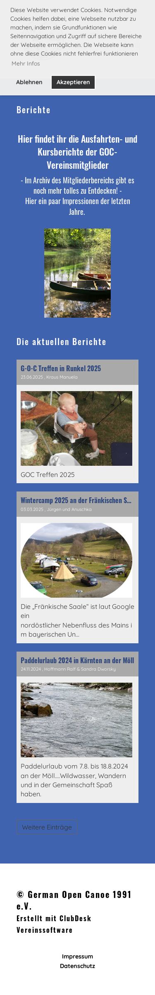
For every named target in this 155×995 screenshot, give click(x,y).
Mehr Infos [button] (26, 63)
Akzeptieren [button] (73, 82)
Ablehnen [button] (29, 82)
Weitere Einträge (47, 827)
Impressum (77, 956)
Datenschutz (77, 966)
